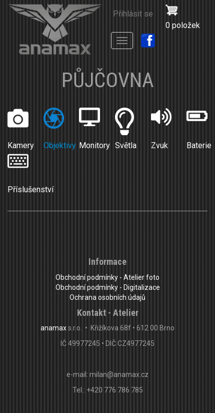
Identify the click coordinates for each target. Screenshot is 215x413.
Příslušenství (31, 189)
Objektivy (60, 145)
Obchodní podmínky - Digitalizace (108, 287)
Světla (125, 145)
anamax (53, 328)
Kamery (21, 145)
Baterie (199, 145)
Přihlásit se (133, 14)
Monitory (94, 145)
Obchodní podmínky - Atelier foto (108, 277)
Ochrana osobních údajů (108, 297)
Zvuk (159, 145)
